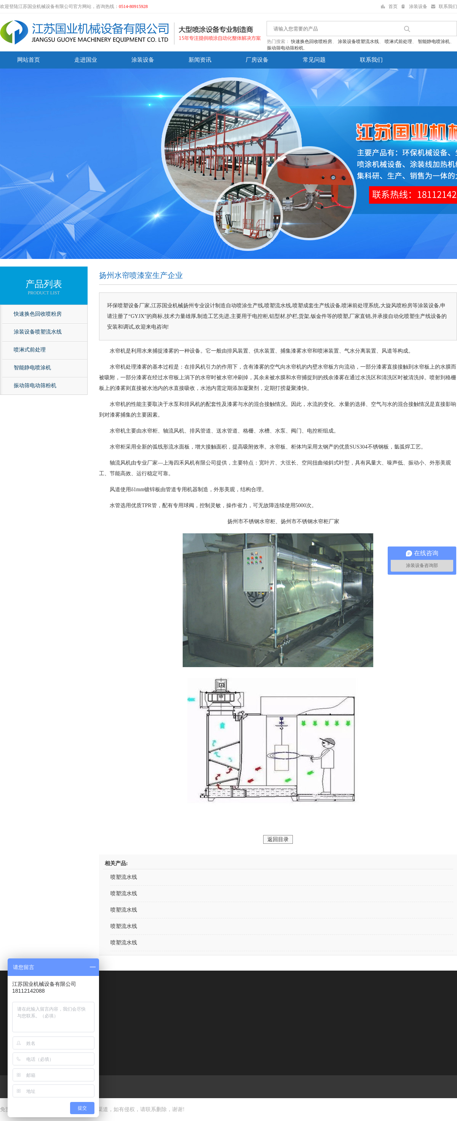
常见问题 (314, 60)
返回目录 (278, 839)
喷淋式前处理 (398, 41)
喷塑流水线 (123, 877)
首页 (393, 6)
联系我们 (448, 6)
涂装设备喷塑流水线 (358, 41)
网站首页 (28, 60)
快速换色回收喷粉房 (311, 41)
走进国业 (85, 60)
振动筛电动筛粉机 (285, 48)
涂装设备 (418, 6)
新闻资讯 (200, 60)
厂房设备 (257, 60)
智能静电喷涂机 (434, 41)
